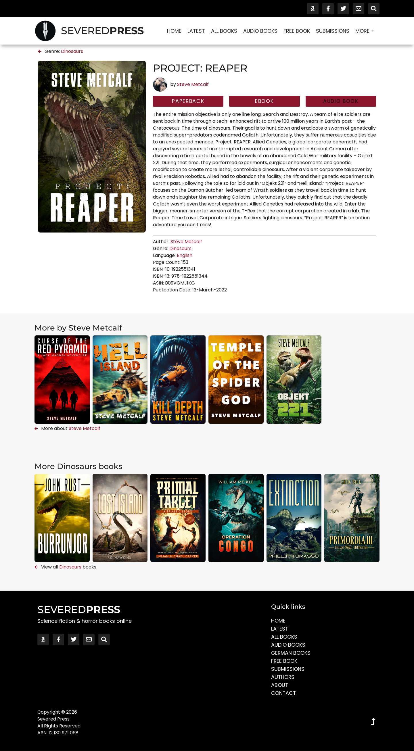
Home (174, 30)
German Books (291, 653)
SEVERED (102, 30)
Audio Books (260, 30)
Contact (283, 693)
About (279, 685)
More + (366, 30)
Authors (283, 677)
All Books (224, 30)
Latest (196, 30)
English (184, 255)
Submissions (332, 30)
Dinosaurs (72, 51)
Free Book (296, 30)
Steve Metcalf (193, 84)
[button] (341, 101)
